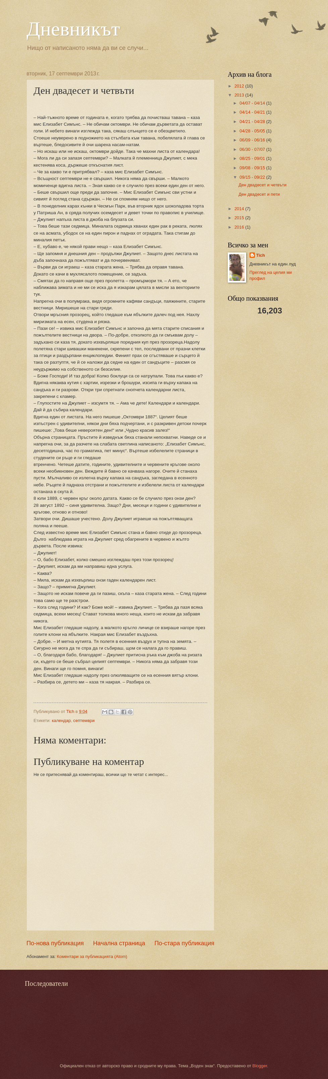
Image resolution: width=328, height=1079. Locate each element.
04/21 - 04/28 (252, 121)
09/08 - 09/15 (252, 167)
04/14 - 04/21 (252, 112)
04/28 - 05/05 (252, 130)
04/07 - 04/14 (252, 103)
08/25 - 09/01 (252, 158)
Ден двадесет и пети (259, 194)
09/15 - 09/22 (252, 177)
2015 (239, 217)
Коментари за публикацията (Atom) (92, 956)
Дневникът (73, 29)
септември (84, 720)
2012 (239, 85)
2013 (239, 95)
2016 (239, 227)
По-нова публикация (55, 943)
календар (61, 720)
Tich (260, 255)
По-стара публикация (184, 943)
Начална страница (119, 943)
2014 (239, 208)
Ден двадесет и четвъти (262, 184)
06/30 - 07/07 (252, 149)
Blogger (260, 1065)
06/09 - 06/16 (252, 139)
